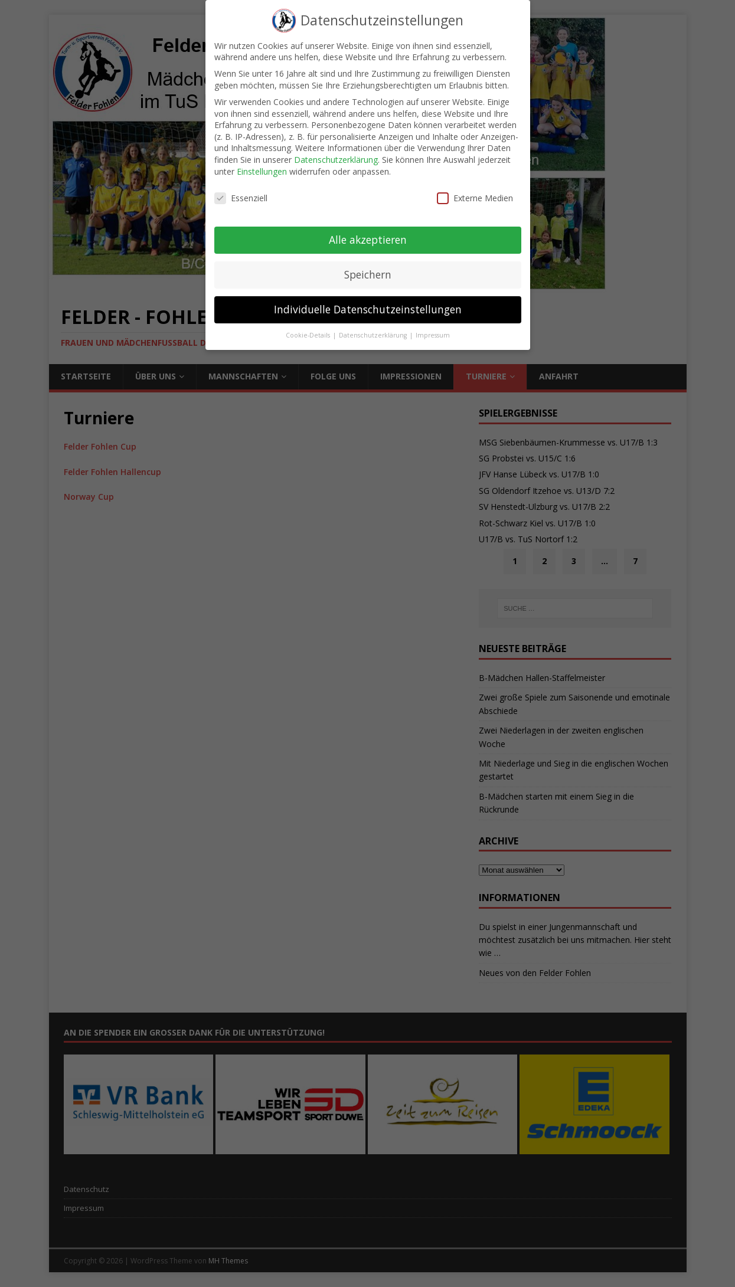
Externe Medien (475, 189)
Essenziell (240, 189)
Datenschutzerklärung (336, 151)
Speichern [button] (367, 266)
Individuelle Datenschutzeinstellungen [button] (368, 301)
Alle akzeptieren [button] (368, 231)
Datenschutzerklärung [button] (374, 327)
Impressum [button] (433, 327)
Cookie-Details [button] (309, 327)
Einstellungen (262, 162)
